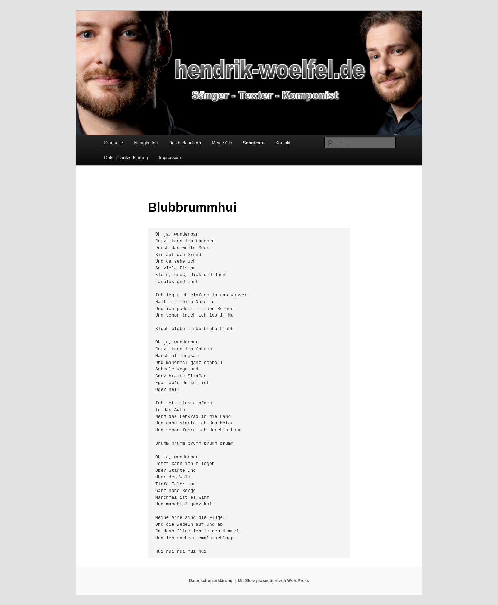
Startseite (113, 142)
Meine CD (222, 142)
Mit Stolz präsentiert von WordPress (273, 580)
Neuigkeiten (146, 142)
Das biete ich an (185, 142)
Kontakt (282, 142)
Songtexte (254, 142)
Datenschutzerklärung (126, 157)
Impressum (170, 157)
